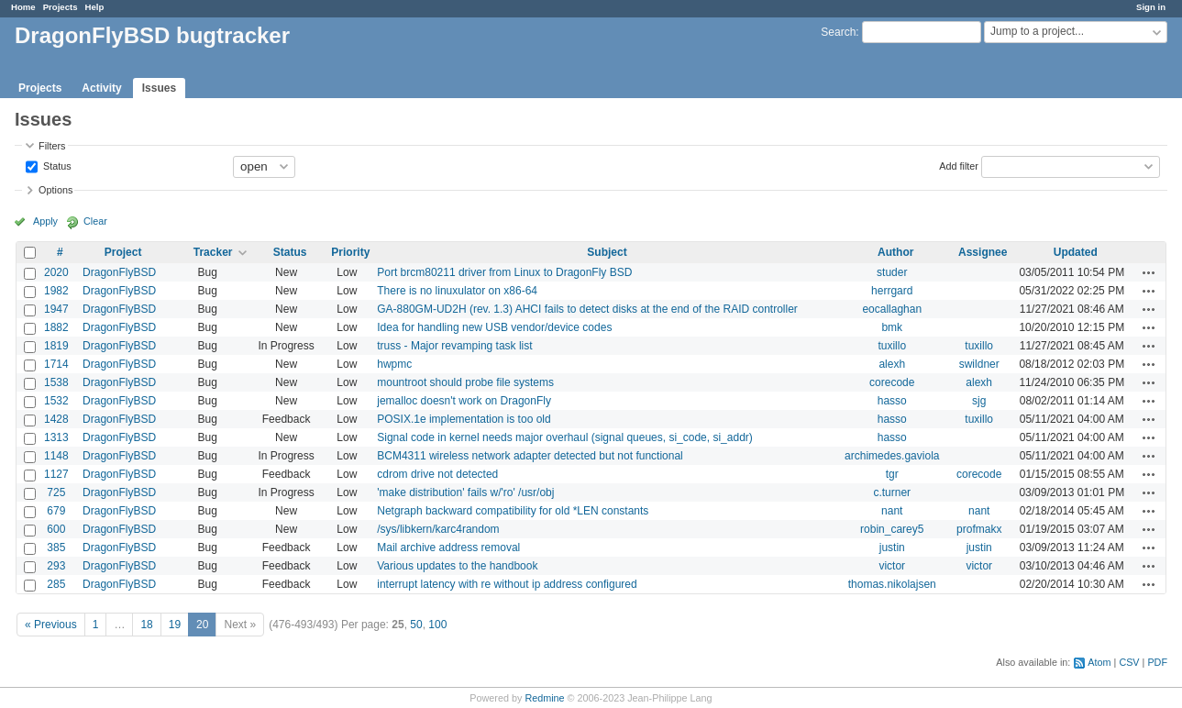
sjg (979, 400)
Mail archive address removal (448, 547)
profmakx (978, 529)
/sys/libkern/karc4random (438, 529)
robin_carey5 (891, 529)
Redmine (544, 697)
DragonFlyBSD (119, 272)
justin (892, 547)
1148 (56, 455)
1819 (56, 345)
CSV (1129, 662)
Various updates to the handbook (457, 565)
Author (895, 252)
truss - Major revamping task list (454, 345)
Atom (1099, 662)
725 (56, 492)
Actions (1149, 272)
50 (416, 624)
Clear (95, 221)
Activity (101, 88)
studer (892, 272)
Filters (52, 145)
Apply (45, 221)
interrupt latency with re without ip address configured (506, 584)
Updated (1076, 252)
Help (95, 7)
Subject (606, 252)
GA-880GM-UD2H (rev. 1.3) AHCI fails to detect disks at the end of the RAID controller (587, 309)
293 (56, 565)
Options (55, 189)
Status (56, 165)
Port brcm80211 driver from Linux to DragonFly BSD (504, 272)
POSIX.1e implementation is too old (463, 419)
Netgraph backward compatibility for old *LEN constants (512, 510)
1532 (56, 400)
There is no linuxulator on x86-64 (457, 290)
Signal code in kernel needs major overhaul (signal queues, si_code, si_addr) (565, 437)
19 (175, 624)
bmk (891, 327)
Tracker (213, 252)
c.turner (892, 492)
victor (891, 565)
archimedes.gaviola (892, 455)
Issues (159, 88)
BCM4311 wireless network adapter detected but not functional (530, 455)
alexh (891, 364)
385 (56, 547)
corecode (891, 382)
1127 (56, 474)
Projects (60, 7)
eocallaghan (892, 309)
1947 (56, 309)
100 (437, 624)
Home (23, 7)
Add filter (958, 165)
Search (838, 32)
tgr (892, 474)
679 (56, 510)
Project (123, 252)
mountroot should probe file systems (465, 382)
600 (56, 529)
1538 (56, 382)
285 (56, 584)
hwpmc (394, 364)
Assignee (982, 252)
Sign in (1150, 7)
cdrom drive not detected (437, 474)
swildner (979, 364)
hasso (892, 400)
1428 (56, 419)
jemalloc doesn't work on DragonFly (464, 400)
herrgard (891, 290)
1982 (56, 290)
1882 (56, 327)
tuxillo (892, 345)
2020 (56, 272)
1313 (56, 437)
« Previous (51, 624)
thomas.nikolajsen (892, 584)
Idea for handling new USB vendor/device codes (494, 327)
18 (146, 624)
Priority (350, 252)
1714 (56, 364)
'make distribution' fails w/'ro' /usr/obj (465, 492)
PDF (1157, 662)
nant (891, 510)
